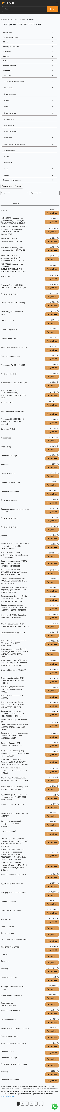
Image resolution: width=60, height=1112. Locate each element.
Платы (6, 156)
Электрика (7, 70)
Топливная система (10, 37)
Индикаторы (9, 119)
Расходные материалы (11, 47)
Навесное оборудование (12, 180)
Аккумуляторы (9, 150)
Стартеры (8, 162)
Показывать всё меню (11, 186)
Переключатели (10, 113)
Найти (52, 9)
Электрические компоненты (14, 144)
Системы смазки (9, 65)
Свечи (6, 100)
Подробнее (52, 213)
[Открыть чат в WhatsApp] (54, 1106)
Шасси (5, 42)
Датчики (7, 75)
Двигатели (7, 51)
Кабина (6, 61)
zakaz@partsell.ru (7, 1096)
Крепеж (6, 56)
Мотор (6, 175)
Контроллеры (9, 125)
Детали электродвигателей (14, 81)
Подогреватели (10, 94)
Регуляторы (8, 138)
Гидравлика (7, 32)
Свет (6, 169)
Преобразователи (10, 131)
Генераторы (8, 88)
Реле (6, 107)
